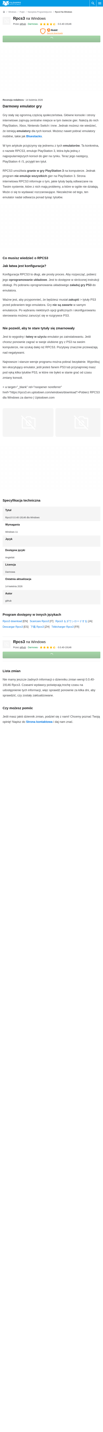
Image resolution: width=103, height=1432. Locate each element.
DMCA (57, 1333)
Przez (19, 24)
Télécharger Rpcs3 (63, 626)
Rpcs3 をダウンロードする (71, 621)
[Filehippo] (12, 3)
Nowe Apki (59, 1327)
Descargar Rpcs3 (13, 626)
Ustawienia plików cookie (67, 1339)
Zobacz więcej (51, 1197)
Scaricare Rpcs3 (39, 621)
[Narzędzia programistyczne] (40, 12)
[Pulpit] (22, 12)
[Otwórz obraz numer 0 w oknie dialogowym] (28, 422)
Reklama (8, 1320)
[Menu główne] (99, 3)
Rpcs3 (29, 18)
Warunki (57, 1308)
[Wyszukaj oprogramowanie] (93, 3)
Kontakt (7, 1314)
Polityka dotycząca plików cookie (72, 1314)
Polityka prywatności (65, 1320)
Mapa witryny (10, 1327)
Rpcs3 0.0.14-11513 (14, 1187)
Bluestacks (34, 136)
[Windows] (12, 12)
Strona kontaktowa (39, 721)
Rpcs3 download (12, 621)
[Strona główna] (4, 11)
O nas (6, 1308)
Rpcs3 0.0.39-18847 (14, 1181)
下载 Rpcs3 (37, 626)
